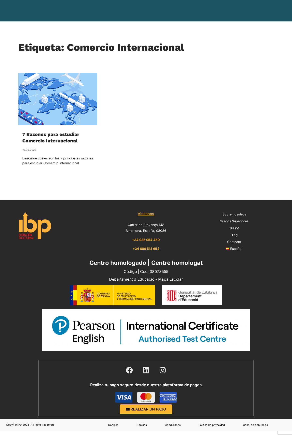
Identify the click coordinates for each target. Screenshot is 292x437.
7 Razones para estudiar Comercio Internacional (53, 137)
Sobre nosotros (136, 11)
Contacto (238, 11)
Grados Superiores (173, 11)
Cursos (203, 11)
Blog (221, 11)
